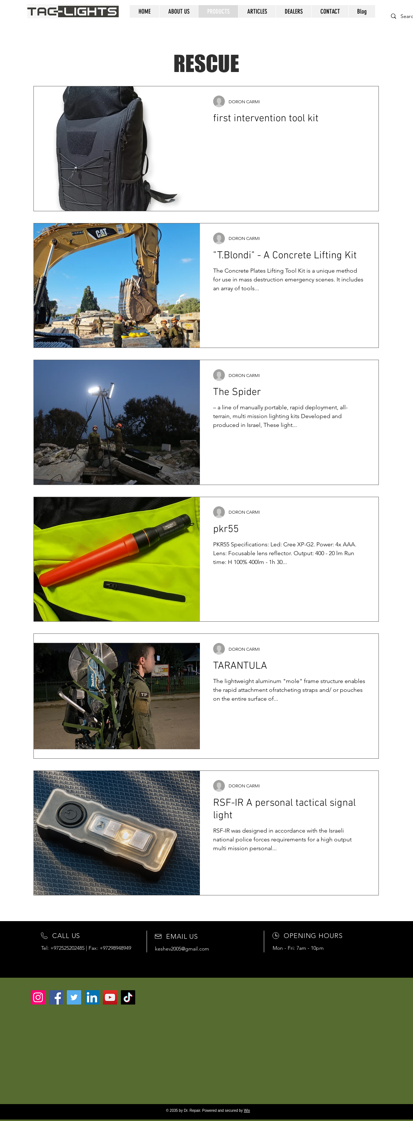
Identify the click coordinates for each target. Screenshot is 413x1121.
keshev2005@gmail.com (182, 948)
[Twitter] (74, 997)
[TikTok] (128, 997)
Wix (247, 1111)
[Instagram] (38, 997)
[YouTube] (110, 997)
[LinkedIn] (92, 997)
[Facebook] (56, 997)
